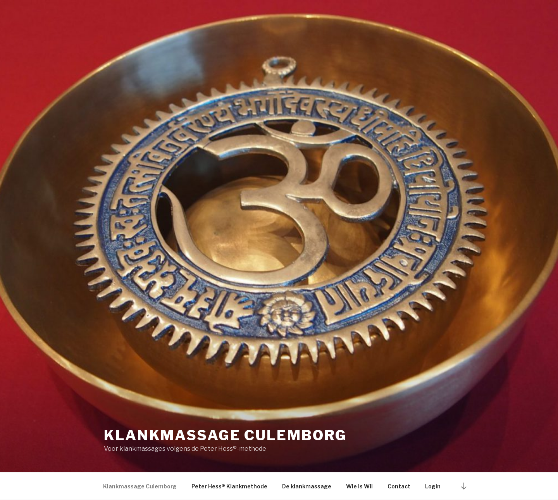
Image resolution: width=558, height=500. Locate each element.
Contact (399, 486)
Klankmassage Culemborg (225, 435)
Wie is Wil (359, 486)
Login (433, 486)
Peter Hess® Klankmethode (229, 486)
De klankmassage (306, 486)
